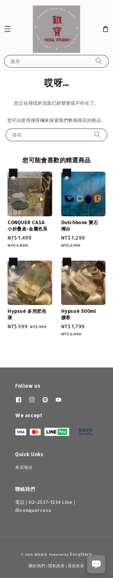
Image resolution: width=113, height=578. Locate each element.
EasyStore (81, 554)
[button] (7, 29)
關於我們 (37, 565)
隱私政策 (56, 565)
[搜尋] (98, 61)
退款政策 (76, 565)
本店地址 (24, 467)
